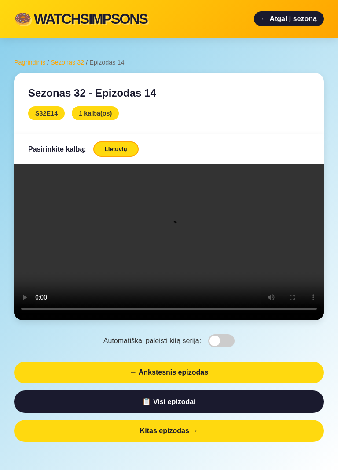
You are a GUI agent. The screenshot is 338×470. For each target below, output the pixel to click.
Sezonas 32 (67, 62)
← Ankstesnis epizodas (169, 372)
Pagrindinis (29, 62)
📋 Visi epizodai (168, 401)
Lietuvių (116, 149)
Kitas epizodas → (169, 430)
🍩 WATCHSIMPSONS (80, 19)
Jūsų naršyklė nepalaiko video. (169, 241)
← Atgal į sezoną (289, 18)
